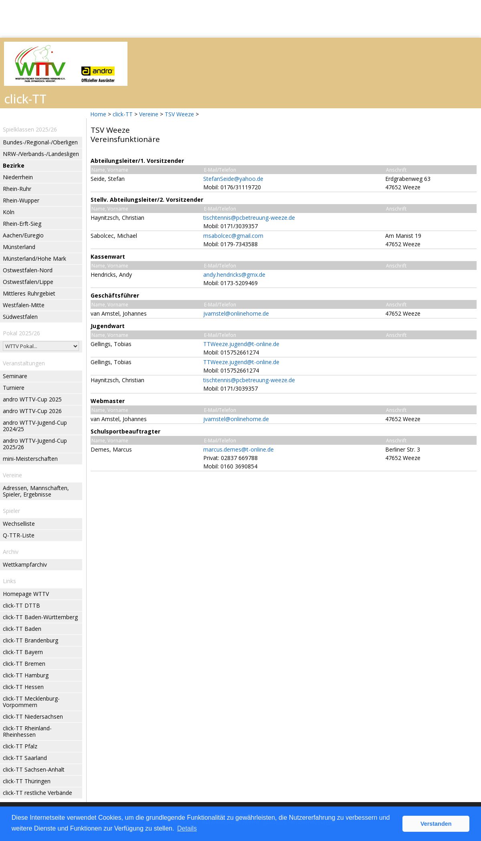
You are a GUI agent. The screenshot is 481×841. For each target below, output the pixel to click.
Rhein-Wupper (21, 200)
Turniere (13, 387)
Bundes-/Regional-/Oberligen (40, 142)
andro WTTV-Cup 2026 (32, 411)
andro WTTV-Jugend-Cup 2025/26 (35, 444)
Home (98, 114)
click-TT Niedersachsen (33, 716)
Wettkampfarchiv (25, 564)
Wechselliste (19, 523)
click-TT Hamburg (26, 675)
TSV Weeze (179, 114)
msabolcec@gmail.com (233, 235)
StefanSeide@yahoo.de (233, 178)
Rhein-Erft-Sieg (22, 223)
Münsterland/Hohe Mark (34, 258)
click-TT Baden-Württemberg (40, 617)
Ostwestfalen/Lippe (28, 282)
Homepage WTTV (26, 594)
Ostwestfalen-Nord (28, 270)
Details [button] (187, 828)
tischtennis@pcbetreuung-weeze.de (249, 217)
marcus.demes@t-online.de (238, 449)
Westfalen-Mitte (23, 305)
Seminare (15, 376)
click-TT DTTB (21, 605)
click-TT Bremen (24, 663)
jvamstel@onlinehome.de (236, 313)
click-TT (123, 114)
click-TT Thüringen (27, 781)
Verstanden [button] (436, 824)
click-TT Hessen (23, 687)
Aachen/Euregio (23, 235)
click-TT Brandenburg (30, 640)
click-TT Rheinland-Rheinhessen (27, 731)
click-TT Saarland (25, 758)
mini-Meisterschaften (30, 458)
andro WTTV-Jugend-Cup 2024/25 (35, 426)
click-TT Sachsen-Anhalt (34, 769)
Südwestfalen (20, 316)
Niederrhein (18, 177)
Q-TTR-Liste (18, 535)
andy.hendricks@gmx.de (234, 274)
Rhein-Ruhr (17, 189)
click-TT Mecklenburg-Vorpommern (31, 702)
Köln (8, 212)
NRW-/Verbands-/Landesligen (41, 154)
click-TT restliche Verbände (37, 792)
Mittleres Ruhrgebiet (29, 293)
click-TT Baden (22, 628)
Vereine (148, 114)
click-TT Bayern (23, 652)
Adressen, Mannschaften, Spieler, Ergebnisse (36, 491)
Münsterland (19, 247)
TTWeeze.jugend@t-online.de (241, 344)
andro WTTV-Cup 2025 (32, 399)
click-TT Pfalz (20, 746)
